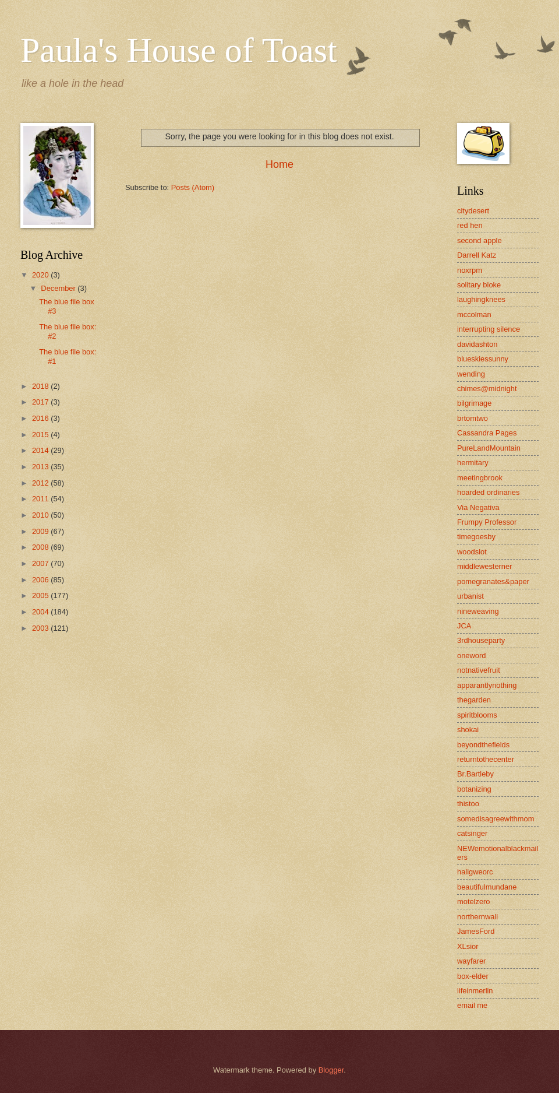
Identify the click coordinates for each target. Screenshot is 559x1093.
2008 (41, 547)
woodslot (472, 551)
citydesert (473, 210)
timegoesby (476, 536)
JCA (464, 625)
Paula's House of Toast (178, 50)
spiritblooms (477, 715)
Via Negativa (478, 507)
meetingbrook (480, 477)
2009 (41, 531)
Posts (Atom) (192, 187)
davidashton (477, 344)
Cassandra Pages (486, 432)
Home (279, 164)
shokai (468, 729)
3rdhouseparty (481, 640)
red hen (470, 225)
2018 (41, 386)
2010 (41, 515)
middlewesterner (484, 566)
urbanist (470, 596)
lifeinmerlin (475, 990)
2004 (41, 611)
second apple (479, 240)
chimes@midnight (487, 388)
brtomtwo (472, 418)
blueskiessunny (482, 358)
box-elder (473, 976)
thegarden (474, 699)
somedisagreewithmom (495, 818)
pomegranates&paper (493, 581)
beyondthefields (483, 744)
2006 (41, 579)
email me (472, 1005)
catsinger (472, 833)
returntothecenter (485, 759)
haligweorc (475, 871)
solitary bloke (479, 284)
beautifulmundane (486, 887)
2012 (41, 483)
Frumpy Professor (486, 522)
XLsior (468, 946)
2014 (41, 450)
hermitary (473, 462)
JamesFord (475, 931)
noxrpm (469, 270)
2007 (41, 563)
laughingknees (481, 299)
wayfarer (471, 961)
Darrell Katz (476, 255)
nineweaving (478, 611)
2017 (41, 402)
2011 (41, 498)
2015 (41, 434)
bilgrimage (474, 403)
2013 (41, 466)
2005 (41, 595)
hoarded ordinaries (488, 492)
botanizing (474, 789)
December (59, 288)
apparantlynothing (486, 685)
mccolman (474, 314)
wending (471, 374)
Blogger (331, 1070)
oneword (471, 655)
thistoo (468, 803)
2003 (41, 628)
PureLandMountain (489, 448)
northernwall (477, 916)
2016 (41, 418)
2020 (41, 274)
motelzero (473, 901)
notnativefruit (478, 670)
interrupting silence (488, 329)
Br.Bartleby (475, 773)
